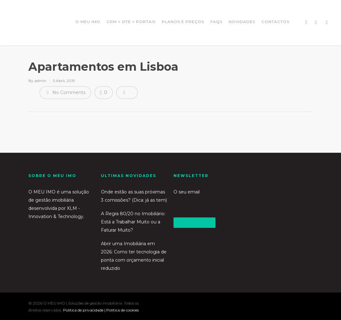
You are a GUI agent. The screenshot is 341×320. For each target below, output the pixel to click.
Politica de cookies (122, 310)
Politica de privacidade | (84, 310)
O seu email (206, 200)
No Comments (65, 92)
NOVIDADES (242, 21)
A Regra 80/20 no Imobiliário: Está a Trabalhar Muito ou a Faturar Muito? (133, 222)
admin (40, 80)
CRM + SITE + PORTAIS (131, 21)
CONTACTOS (275, 21)
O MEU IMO (87, 21)
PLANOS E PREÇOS (183, 21)
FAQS (216, 21)
